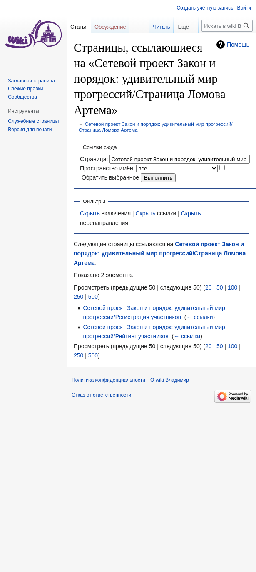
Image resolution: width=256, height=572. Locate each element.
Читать (155, 27)
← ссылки (199, 317)
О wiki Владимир (169, 380)
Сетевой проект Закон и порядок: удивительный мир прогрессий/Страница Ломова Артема (160, 253)
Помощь (238, 44)
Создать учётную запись (204, 8)
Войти (244, 8)
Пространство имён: (107, 168)
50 (219, 287)
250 (78, 296)
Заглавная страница (31, 81)
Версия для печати (30, 129)
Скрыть (90, 213)
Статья (79, 27)
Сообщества (22, 97)
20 (208, 287)
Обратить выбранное (110, 177)
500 (93, 296)
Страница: (94, 159)
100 (232, 287)
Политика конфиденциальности (108, 380)
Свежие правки (25, 89)
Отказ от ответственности (101, 395)
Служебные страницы (33, 121)
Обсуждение (110, 27)
